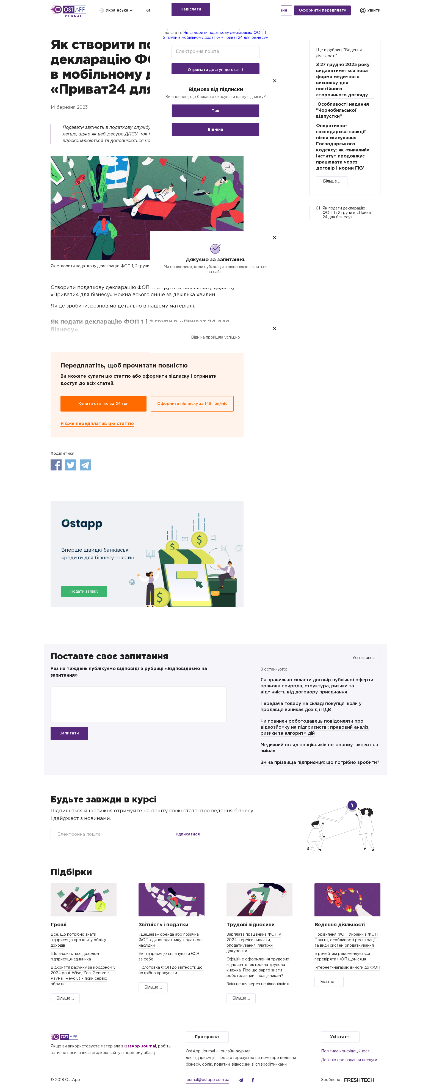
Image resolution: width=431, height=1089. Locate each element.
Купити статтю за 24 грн (103, 403)
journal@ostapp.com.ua (207, 1080)
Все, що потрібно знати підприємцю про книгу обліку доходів (78, 940)
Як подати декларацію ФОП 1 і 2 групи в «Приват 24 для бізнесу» (347, 213)
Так (215, 111)
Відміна (215, 129)
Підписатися (187, 834)
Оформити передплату (322, 10)
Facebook (56, 464)
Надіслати (191, 9)
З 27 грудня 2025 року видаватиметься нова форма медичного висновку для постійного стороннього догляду (343, 80)
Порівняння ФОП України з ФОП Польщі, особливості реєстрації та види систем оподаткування (346, 940)
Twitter (70, 464)
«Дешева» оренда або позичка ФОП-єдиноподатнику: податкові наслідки (170, 940)
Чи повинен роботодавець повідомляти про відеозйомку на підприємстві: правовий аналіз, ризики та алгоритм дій (315, 727)
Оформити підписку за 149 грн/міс (192, 403)
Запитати (69, 733)
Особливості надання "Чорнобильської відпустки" (342, 110)
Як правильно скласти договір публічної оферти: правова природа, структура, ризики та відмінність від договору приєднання (317, 686)
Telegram (85, 464)
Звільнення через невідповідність (258, 984)
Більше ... (332, 181)
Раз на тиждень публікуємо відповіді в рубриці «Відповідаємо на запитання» (129, 672)
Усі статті (340, 1037)
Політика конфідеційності (346, 1051)
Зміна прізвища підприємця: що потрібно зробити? (320, 763)
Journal (72, 16)
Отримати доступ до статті (215, 69)
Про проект (207, 1037)
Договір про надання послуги (349, 1060)
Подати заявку (84, 591)
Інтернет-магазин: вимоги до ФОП (347, 967)
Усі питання (363, 658)
